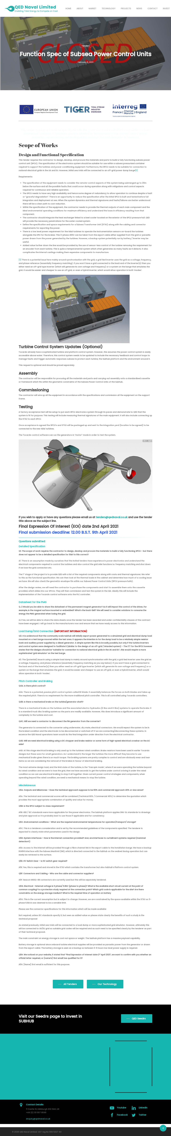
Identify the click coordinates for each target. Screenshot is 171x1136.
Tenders (85, 46)
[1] (136, 170)
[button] (68, 984)
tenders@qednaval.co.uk (111, 517)
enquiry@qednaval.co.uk (38, 1118)
